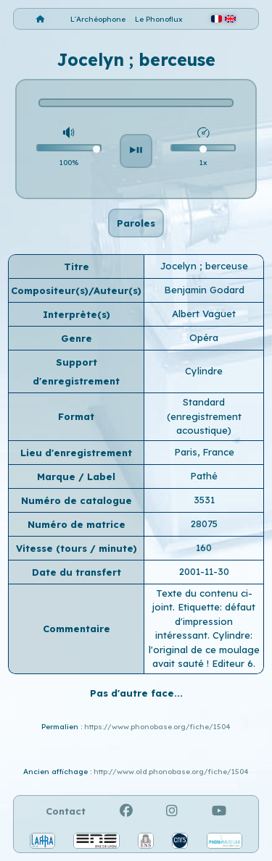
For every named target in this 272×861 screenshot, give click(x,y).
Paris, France (204, 452)
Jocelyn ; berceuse (204, 266)
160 (204, 547)
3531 (204, 499)
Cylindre (204, 371)
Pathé (204, 476)
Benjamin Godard (204, 289)
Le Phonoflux (159, 19)
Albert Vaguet (204, 313)
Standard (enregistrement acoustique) (204, 416)
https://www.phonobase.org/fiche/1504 (157, 726)
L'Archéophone (97, 19)
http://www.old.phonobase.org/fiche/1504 (171, 771)
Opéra (203, 337)
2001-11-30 (204, 571)
